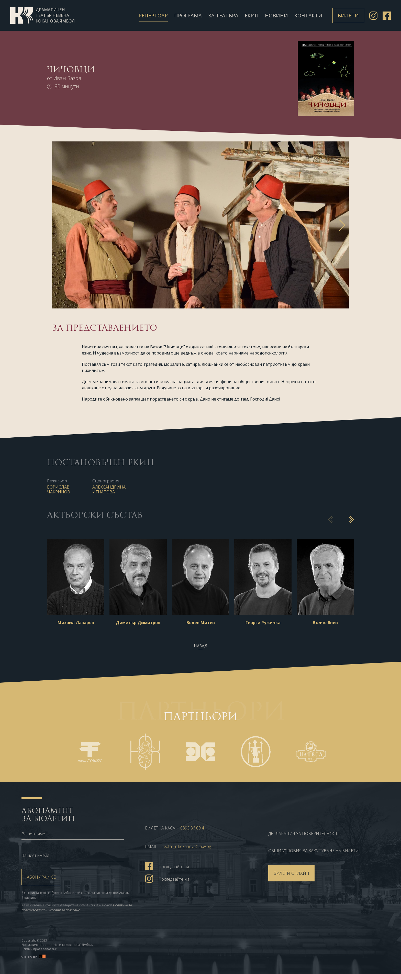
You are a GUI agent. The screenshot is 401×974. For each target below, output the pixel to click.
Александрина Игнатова (109, 489)
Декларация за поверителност (303, 833)
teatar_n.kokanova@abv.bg (186, 846)
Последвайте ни (167, 865)
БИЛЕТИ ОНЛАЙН (291, 873)
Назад (200, 646)
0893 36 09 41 (193, 828)
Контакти (308, 15)
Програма (188, 15)
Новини (276, 15)
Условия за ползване (64, 910)
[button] (342, 225)
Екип (252, 15)
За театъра (223, 15)
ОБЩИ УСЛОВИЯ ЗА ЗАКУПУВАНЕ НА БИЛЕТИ (313, 851)
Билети (348, 15)
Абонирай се (41, 877)
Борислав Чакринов (58, 489)
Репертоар (153, 15)
